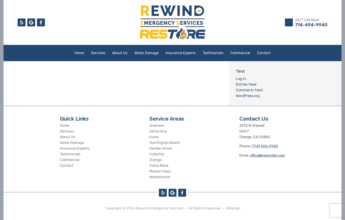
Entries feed (246, 84)
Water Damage (146, 53)
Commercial (240, 53)
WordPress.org (248, 96)
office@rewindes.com (267, 155)
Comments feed (249, 90)
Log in (241, 79)
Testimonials (213, 53)
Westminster (159, 177)
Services (98, 53)
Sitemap (233, 208)
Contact (264, 53)
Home (79, 53)
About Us (119, 53)
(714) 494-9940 (265, 146)
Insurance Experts (181, 53)
